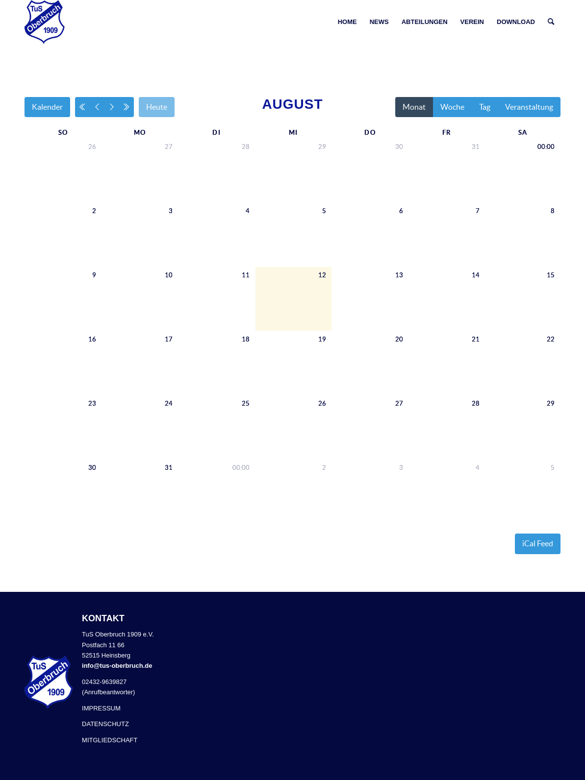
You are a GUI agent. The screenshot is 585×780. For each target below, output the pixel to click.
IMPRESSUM (101, 708)
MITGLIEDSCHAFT (109, 740)
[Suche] (550, 22)
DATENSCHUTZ (105, 724)
